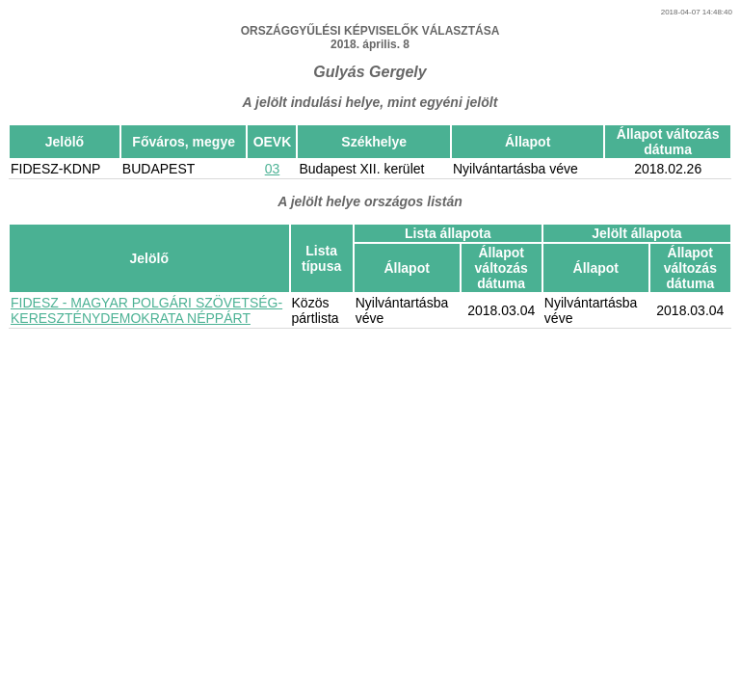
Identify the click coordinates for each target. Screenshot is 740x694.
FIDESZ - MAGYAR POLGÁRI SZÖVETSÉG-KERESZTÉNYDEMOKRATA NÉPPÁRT (146, 310)
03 (272, 168)
